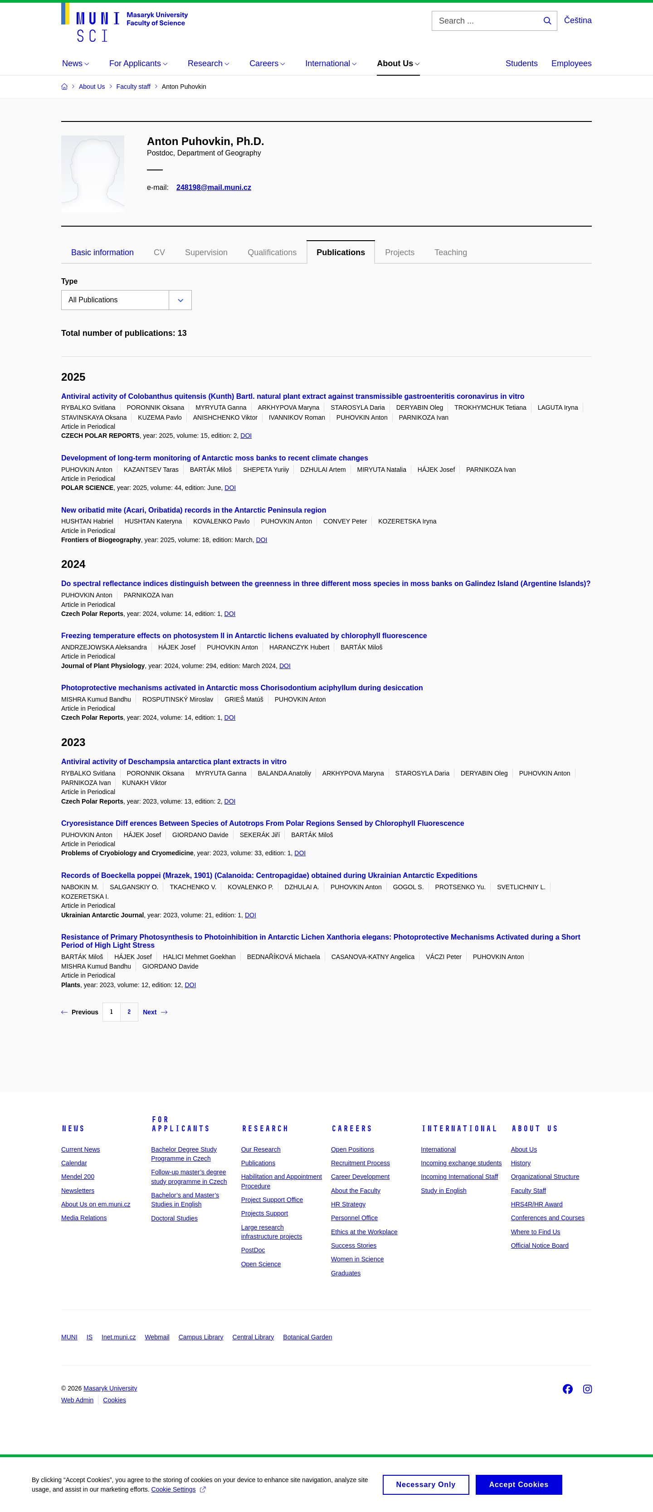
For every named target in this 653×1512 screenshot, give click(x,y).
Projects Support (264, 1213)
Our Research (261, 1149)
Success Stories (353, 1245)
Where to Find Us (535, 1232)
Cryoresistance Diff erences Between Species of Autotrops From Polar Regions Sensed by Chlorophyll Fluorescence (262, 823)
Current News (80, 1149)
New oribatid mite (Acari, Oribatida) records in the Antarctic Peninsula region (193, 510)
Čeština (578, 20)
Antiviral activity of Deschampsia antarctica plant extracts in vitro (174, 762)
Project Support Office (272, 1199)
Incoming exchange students (461, 1163)
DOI (246, 435)
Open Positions (352, 1149)
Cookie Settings (178, 1492)
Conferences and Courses (548, 1217)
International (459, 1129)
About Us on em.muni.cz (96, 1204)
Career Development (360, 1176)
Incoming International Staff (459, 1176)
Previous (79, 1012)
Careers (351, 1129)
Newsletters (77, 1190)
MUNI (69, 1337)
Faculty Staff (528, 1190)
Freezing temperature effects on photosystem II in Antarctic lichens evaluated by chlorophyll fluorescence (244, 636)
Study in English (443, 1190)
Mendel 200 (77, 1176)
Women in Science (357, 1259)
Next (155, 1012)
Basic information (102, 252)
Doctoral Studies (174, 1218)
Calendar (74, 1163)
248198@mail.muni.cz (213, 187)
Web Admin (77, 1400)
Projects (399, 252)
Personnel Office (354, 1217)
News (73, 1129)
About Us (534, 1129)
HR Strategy (348, 1204)
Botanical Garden (307, 1337)
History (521, 1163)
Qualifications (272, 252)
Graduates (346, 1273)
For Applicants (180, 1124)
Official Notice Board (540, 1245)
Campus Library (201, 1337)
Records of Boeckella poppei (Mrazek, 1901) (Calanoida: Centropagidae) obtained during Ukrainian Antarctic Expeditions (269, 875)
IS (90, 1337)
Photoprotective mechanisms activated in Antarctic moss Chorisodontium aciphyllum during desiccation (242, 688)
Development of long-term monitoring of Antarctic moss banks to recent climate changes (214, 458)
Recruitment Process (360, 1163)
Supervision (206, 252)
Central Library (253, 1337)
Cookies (114, 1400)
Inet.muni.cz (119, 1337)
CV (159, 252)
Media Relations (84, 1217)
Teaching (450, 252)
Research (264, 1129)
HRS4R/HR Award (537, 1204)
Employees (571, 63)
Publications (341, 252)
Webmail (157, 1337)
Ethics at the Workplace (364, 1232)
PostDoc (253, 1250)
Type (69, 281)
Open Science (261, 1264)
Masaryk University (110, 1388)
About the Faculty (355, 1190)
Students (522, 63)
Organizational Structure (545, 1176)
